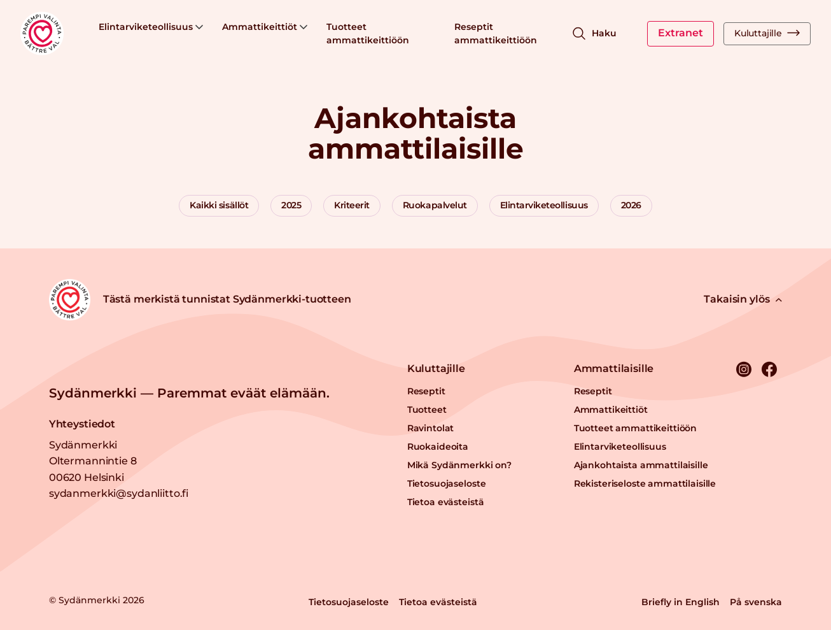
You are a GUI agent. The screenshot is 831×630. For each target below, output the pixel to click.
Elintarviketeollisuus (151, 26)
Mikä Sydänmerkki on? (459, 465)
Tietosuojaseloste (446, 483)
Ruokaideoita (437, 446)
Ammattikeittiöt (264, 26)
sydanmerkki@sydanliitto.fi (118, 493)
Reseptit (426, 391)
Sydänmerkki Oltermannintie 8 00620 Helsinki (93, 461)
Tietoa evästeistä (445, 502)
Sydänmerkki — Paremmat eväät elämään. (189, 393)
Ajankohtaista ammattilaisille (641, 465)
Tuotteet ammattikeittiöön (367, 33)
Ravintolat (430, 428)
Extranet (680, 33)
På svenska (756, 602)
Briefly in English (680, 602)
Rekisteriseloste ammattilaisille (645, 483)
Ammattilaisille (614, 368)
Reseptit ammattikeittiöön (495, 33)
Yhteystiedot (82, 424)
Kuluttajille (767, 33)
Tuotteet (427, 409)
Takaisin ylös (743, 299)
